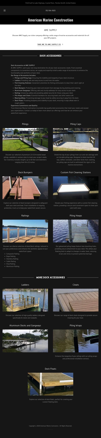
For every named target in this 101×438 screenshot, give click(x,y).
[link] (50, 21)
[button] (7, 10)
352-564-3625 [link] (50, 10)
